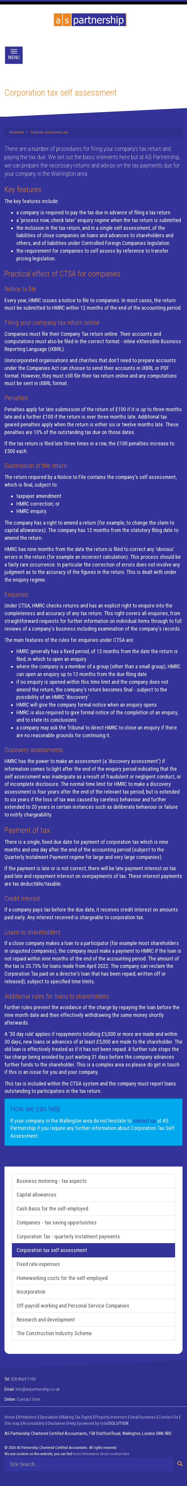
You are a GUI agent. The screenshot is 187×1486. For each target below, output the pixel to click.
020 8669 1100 (23, 1379)
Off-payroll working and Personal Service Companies (73, 1306)
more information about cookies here (101, 1454)
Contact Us (168, 1417)
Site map (12, 1423)
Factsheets (16, 132)
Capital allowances (36, 1194)
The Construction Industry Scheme (54, 1333)
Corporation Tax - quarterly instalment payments (68, 1236)
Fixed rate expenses (38, 1264)
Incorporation (31, 1292)
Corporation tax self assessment (52, 1250)
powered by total (103, 1423)
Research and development (46, 1319)
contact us (144, 1121)
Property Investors (111, 1417)
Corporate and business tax (49, 132)
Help (72, 1423)
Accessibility (34, 1423)
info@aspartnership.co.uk (37, 1389)
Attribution (27, 1417)
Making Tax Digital (76, 1417)
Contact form (28, 1399)
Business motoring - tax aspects (52, 1181)
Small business (142, 1417)
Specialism (49, 1417)
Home (9, 1417)
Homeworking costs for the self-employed (62, 1278)
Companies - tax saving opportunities (57, 1222)
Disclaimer (56, 1423)
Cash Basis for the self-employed (52, 1208)
